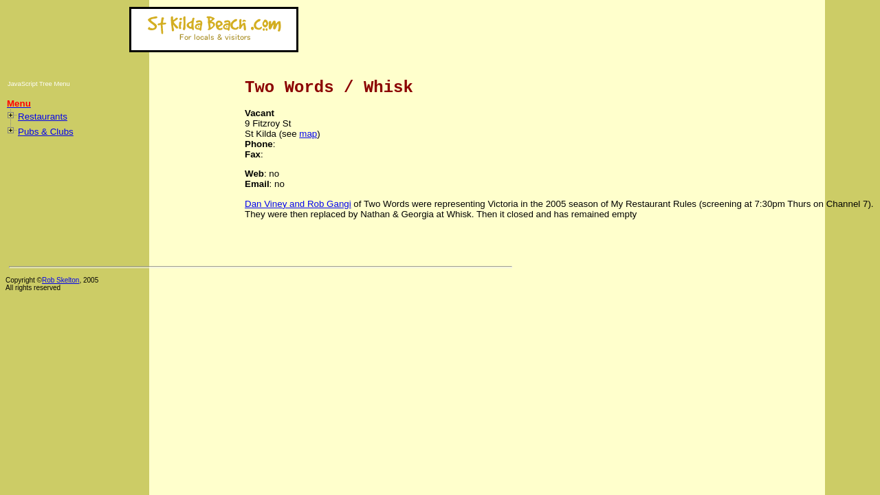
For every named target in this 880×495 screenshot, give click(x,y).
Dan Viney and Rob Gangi (298, 204)
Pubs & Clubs (46, 131)
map (308, 134)
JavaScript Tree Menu (39, 83)
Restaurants (42, 116)
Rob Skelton (60, 280)
